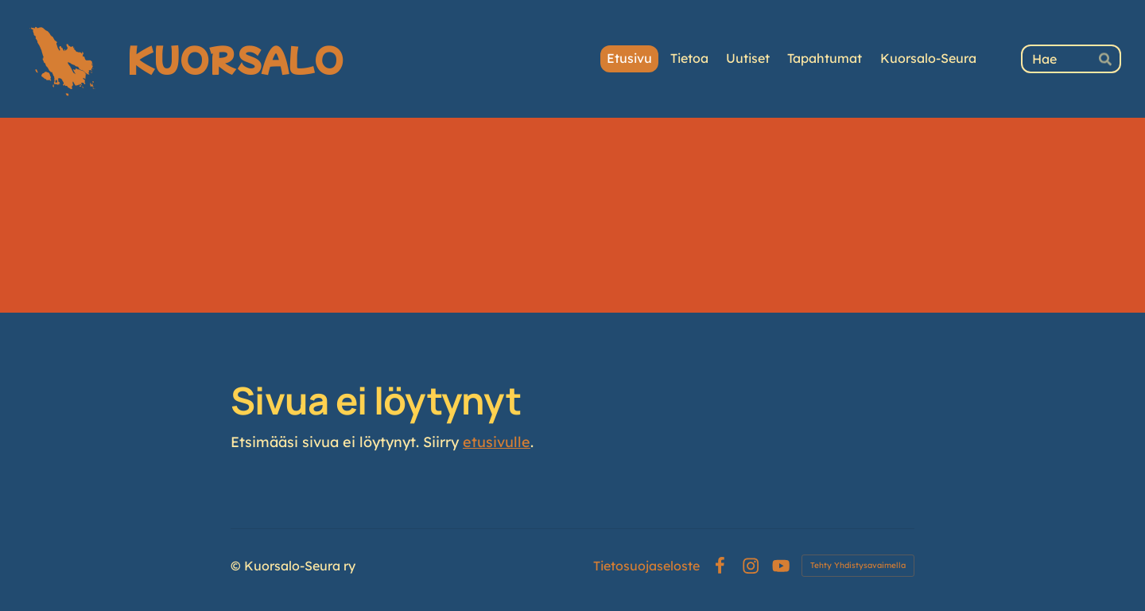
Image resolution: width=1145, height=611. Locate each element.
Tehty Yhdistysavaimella (858, 565)
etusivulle (496, 442)
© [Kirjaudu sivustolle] (237, 566)
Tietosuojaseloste (646, 565)
